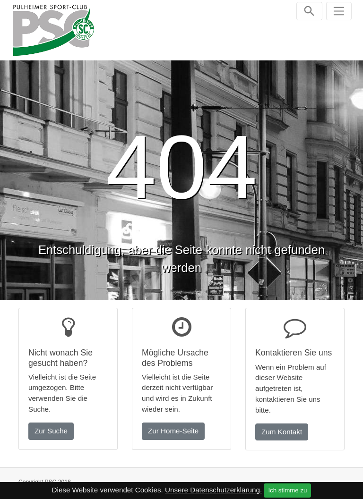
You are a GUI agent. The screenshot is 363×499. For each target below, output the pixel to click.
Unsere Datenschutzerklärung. (213, 490)
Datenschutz (321, 481)
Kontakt (236, 481)
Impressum (275, 481)
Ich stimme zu (287, 490)
